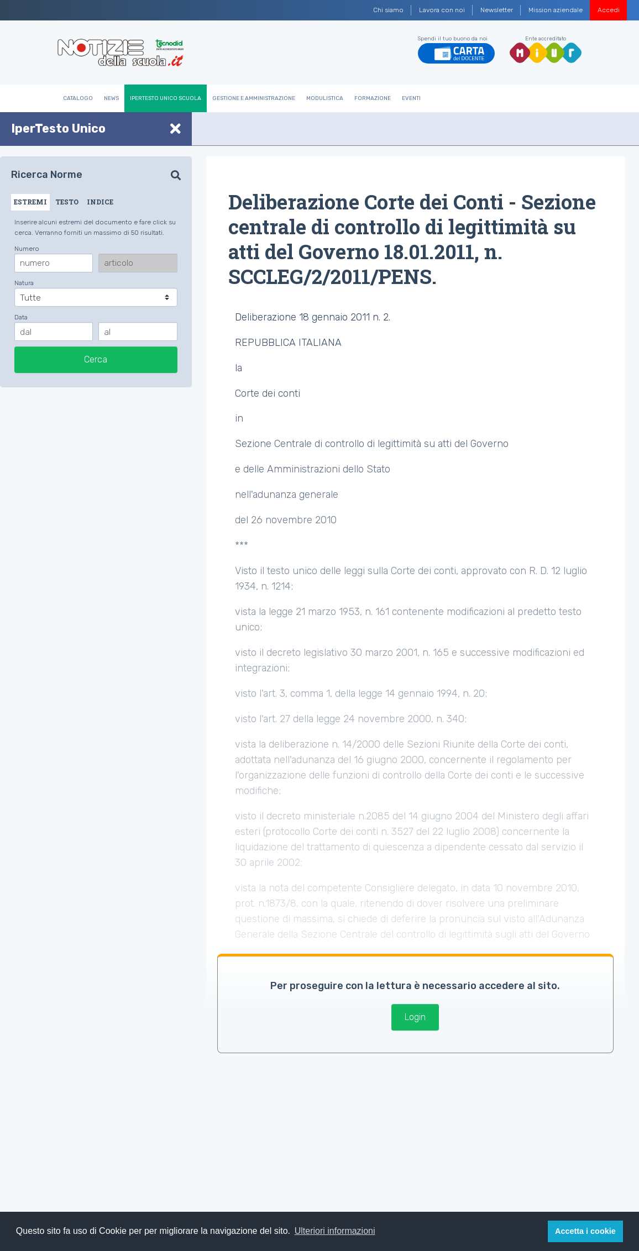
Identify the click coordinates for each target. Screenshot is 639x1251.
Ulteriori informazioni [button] (335, 1231)
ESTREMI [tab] (30, 201)
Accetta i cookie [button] (585, 1231)
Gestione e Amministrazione (253, 98)
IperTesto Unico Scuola (165, 98)
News (111, 98)
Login (415, 1017)
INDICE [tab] (100, 201)
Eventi (411, 98)
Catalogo (78, 98)
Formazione (372, 98)
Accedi (609, 10)
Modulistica (324, 98)
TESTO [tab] (66, 201)
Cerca (95, 359)
